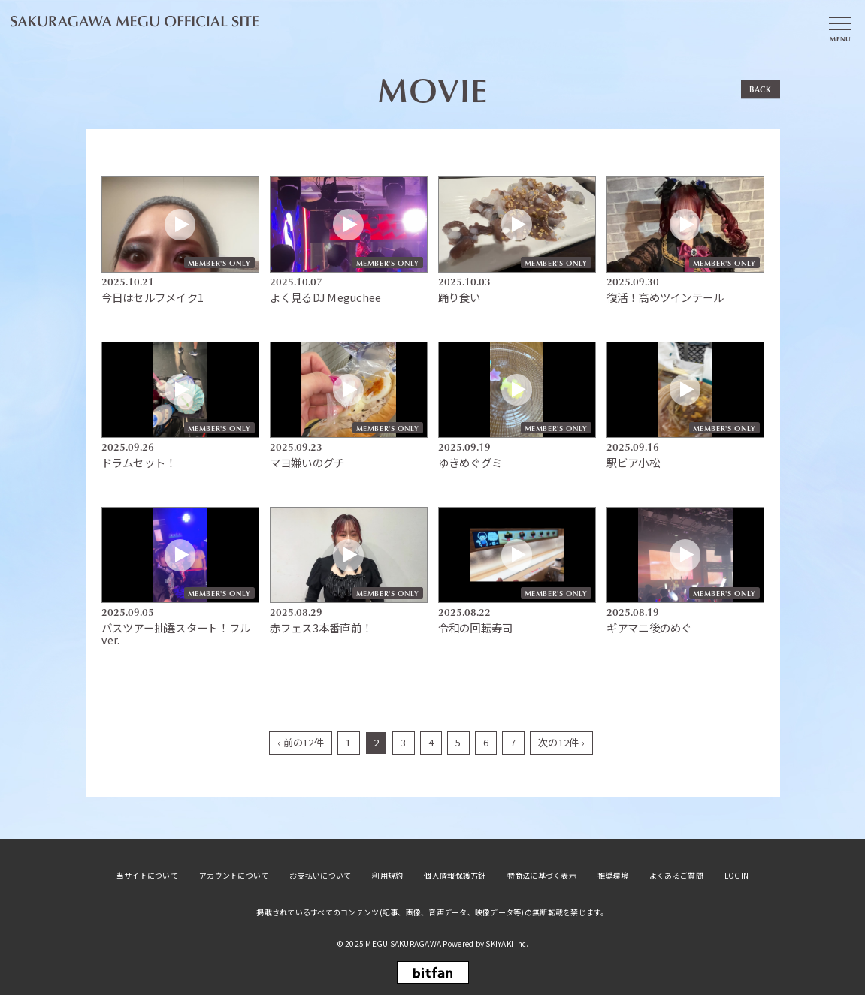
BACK (760, 89)
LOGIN (736, 874)
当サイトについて (147, 874)
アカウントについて (233, 874)
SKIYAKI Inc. (506, 942)
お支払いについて (320, 874)
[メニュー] (839, 25)
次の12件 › (561, 741)
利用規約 (387, 874)
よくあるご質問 (676, 874)
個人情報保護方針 (454, 874)
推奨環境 (612, 874)
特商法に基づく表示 (541, 874)
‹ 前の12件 (300, 741)
